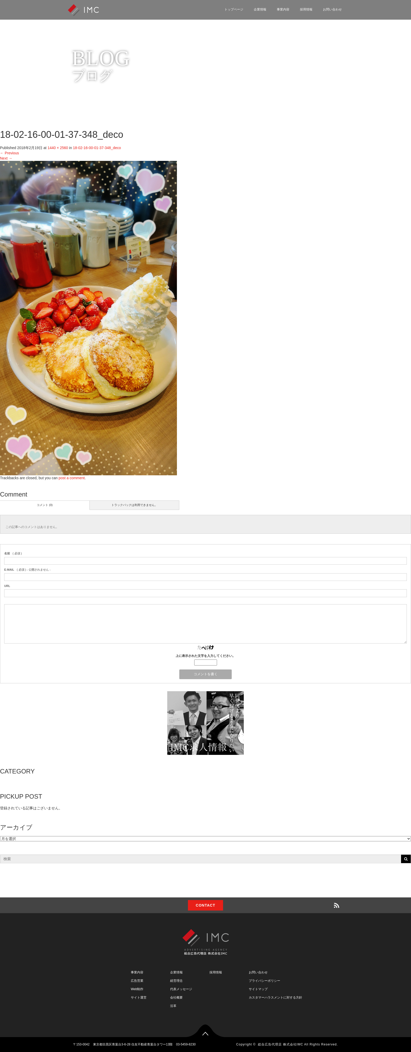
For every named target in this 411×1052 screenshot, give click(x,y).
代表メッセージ (181, 989)
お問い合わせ (332, 9)
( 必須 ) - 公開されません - (27, 569)
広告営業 (137, 981)
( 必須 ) (13, 553)
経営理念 (176, 981)
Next (6, 158)
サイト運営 (139, 997)
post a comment (72, 478)
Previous (9, 153)
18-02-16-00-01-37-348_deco (97, 148)
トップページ (233, 9)
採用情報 (306, 9)
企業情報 (260, 9)
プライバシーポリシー (264, 981)
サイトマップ (258, 989)
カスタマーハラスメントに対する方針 (275, 997)
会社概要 (176, 997)
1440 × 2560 (57, 148)
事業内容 (283, 9)
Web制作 (137, 989)
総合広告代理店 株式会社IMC (280, 1044)
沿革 (173, 1006)
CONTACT (205, 905)
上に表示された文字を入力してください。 (205, 656)
